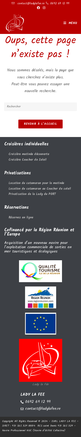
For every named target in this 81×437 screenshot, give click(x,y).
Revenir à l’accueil (40, 124)
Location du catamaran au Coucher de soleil (40, 188)
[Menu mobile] (70, 23)
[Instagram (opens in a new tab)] (43, 8)
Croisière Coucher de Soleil (28, 159)
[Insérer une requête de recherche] (40, 106)
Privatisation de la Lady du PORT (32, 194)
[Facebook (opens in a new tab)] (38, 8)
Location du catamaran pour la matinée (36, 183)
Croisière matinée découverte (29, 154)
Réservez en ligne (21, 217)
